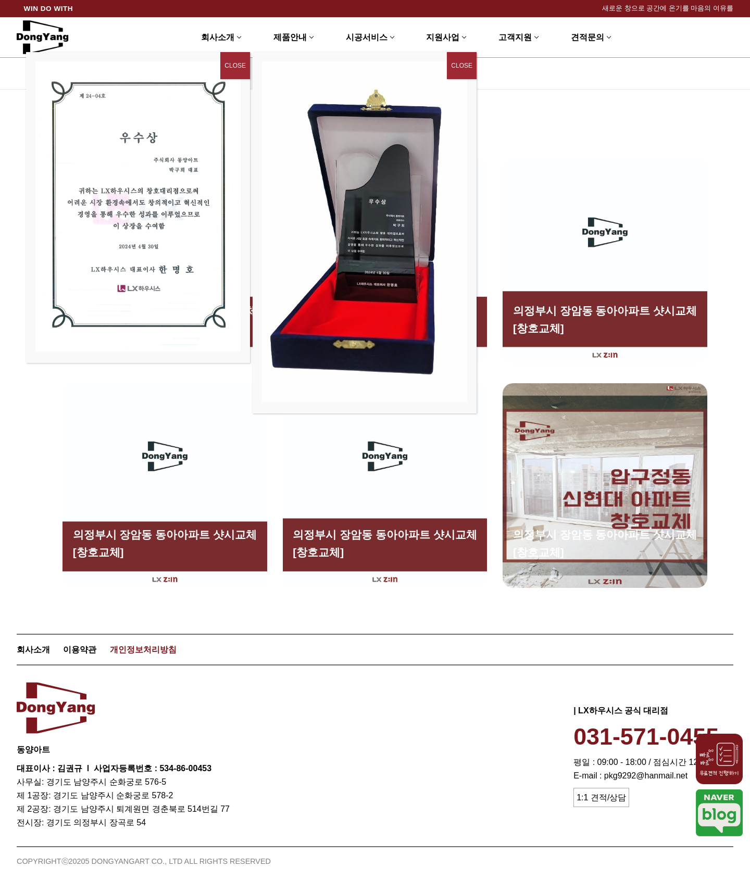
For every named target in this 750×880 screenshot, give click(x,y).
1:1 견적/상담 (601, 797)
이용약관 (79, 649)
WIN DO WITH (48, 8)
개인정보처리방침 (143, 649)
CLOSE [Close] (461, 65)
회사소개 (33, 649)
